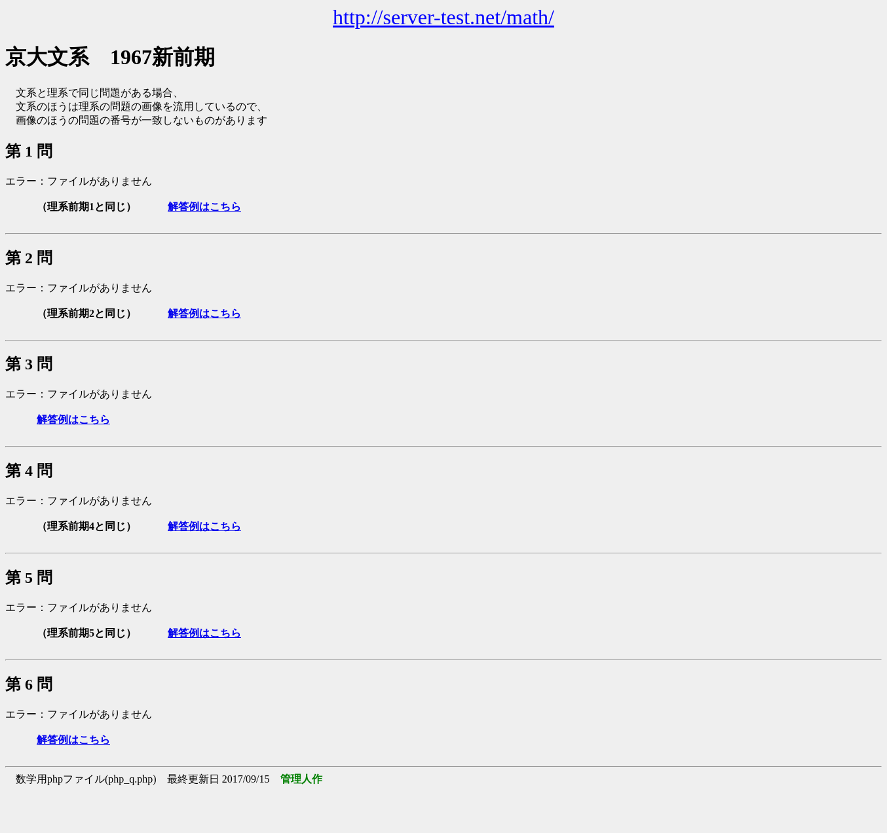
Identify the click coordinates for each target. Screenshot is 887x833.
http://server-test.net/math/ (443, 17)
